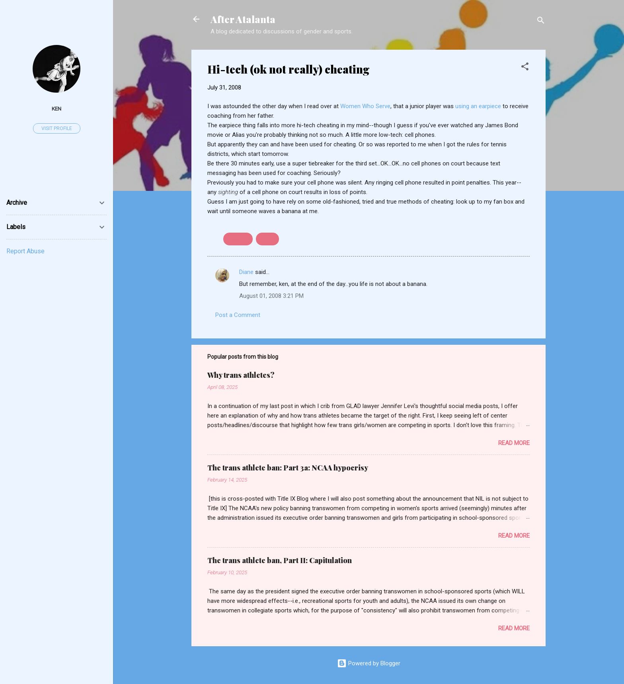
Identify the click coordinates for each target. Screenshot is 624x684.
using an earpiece (479, 106)
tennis (267, 239)
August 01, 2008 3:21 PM (271, 295)
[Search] (541, 22)
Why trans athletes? (241, 375)
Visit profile (56, 128)
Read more (514, 443)
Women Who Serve (365, 106)
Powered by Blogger (368, 663)
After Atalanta (243, 19)
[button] (525, 68)
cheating (238, 239)
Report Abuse (25, 251)
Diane (246, 272)
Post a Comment (237, 315)
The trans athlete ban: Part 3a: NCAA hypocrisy (287, 467)
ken (56, 108)
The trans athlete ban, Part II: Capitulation (279, 560)
